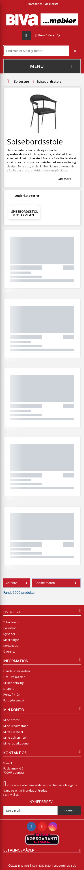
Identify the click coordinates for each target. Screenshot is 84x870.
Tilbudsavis (11, 622)
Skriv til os (12, 794)
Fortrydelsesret (13, 700)
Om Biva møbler (14, 677)
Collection (10, 628)
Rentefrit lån (11, 694)
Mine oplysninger (15, 737)
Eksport (8, 689)
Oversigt (9, 651)
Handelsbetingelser (16, 671)
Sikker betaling (13, 683)
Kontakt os (35, 4)
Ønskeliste (50, 4)
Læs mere (64, 179)
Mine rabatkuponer (16, 743)
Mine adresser (13, 732)
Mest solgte (11, 640)
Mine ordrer (11, 720)
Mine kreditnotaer (15, 726)
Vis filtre (17, 583)
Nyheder (9, 634)
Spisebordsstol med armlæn (24, 213)
